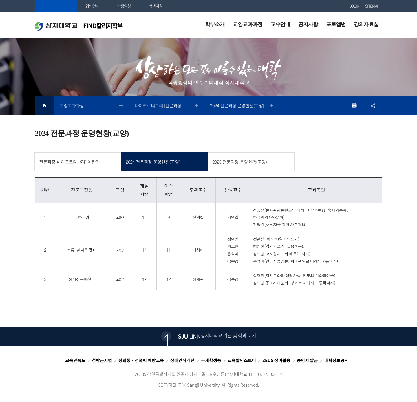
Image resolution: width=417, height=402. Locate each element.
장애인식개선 (182, 360)
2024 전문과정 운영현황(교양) (237, 105)
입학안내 (92, 6)
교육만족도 (75, 360)
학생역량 (124, 6)
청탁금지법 (102, 360)
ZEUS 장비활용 (276, 360)
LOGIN (354, 6)
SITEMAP (372, 6)
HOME (44, 105)
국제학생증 (211, 360)
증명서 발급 (307, 360)
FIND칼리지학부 (78, 26)
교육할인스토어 (242, 360)
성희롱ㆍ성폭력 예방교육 (141, 360)
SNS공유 (372, 105)
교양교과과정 (71, 105)
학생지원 (155, 6)
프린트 (354, 105)
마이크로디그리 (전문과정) (158, 105)
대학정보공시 (336, 360)
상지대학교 (56, 6)
